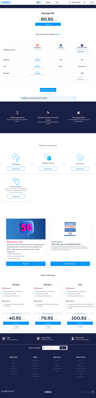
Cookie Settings (86, 392)
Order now (48, 24)
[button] (86, 52)
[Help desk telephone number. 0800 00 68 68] (74, 2)
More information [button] (70, 264)
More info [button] (26, 264)
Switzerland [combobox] (80, 51)
